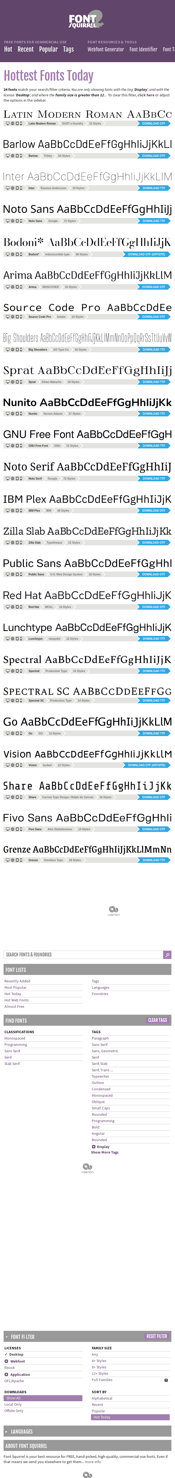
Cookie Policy (77, 1442)
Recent (26, 49)
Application (17, 1140)
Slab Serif (12, 994)
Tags (68, 49)
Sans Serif (12, 982)
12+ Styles (100, 1138)
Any (95, 1119)
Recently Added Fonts (27, 1413)
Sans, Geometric (105, 982)
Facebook (131, 1418)
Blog (126, 1424)
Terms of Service (79, 1430)
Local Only (13, 1169)
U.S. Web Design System (66, 574)
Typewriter (100, 1007)
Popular (48, 49)
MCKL (49, 607)
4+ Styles (99, 1126)
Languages (100, 918)
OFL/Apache (14, 1146)
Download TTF (154, 188)
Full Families (102, 1145)
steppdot (54, 638)
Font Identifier (143, 49)
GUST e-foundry (72, 123)
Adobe (61, 316)
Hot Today (12, 924)
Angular (98, 1064)
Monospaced (14, 969)
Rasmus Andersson (53, 188)
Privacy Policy (77, 1436)
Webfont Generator (106, 49)
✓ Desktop (13, 1120)
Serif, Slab (99, 994)
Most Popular (15, 918)
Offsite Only (13, 1176)
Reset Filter (157, 1101)
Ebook (9, 1133)
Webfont (14, 1127)
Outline (98, 1013)
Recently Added (17, 912)
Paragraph (100, 969)
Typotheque (54, 542)
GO (41, 733)
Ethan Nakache (51, 382)
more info (93, 1227)
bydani (47, 765)
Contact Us (75, 1424)
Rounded (99, 1045)
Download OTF (153, 123)
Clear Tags (157, 951)
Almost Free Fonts (24, 1424)
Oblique (98, 1032)
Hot (8, 49)
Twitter (128, 1413)
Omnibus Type (53, 860)
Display (100, 1078)
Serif (8, 988)
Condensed (101, 1020)
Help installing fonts (82, 1418)
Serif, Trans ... (102, 1001)
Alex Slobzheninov (60, 829)
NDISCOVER (50, 287)
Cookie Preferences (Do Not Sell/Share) (90, 1450)
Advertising (75, 1458)
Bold (95, 1058)
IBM (48, 510)
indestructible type (57, 254)
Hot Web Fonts (16, 931)
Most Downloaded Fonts (29, 1418)
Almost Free (14, 937)
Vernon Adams (53, 413)
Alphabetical (102, 1163)
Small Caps (101, 1039)
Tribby (48, 155)
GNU (57, 445)
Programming (15, 975)
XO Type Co (61, 349)
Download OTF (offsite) (146, 254)
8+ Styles (99, 1132)
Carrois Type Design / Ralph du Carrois (67, 797)
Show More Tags (105, 1083)
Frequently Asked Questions (89, 1413)
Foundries (100, 924)
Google (53, 221)
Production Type (56, 671)
